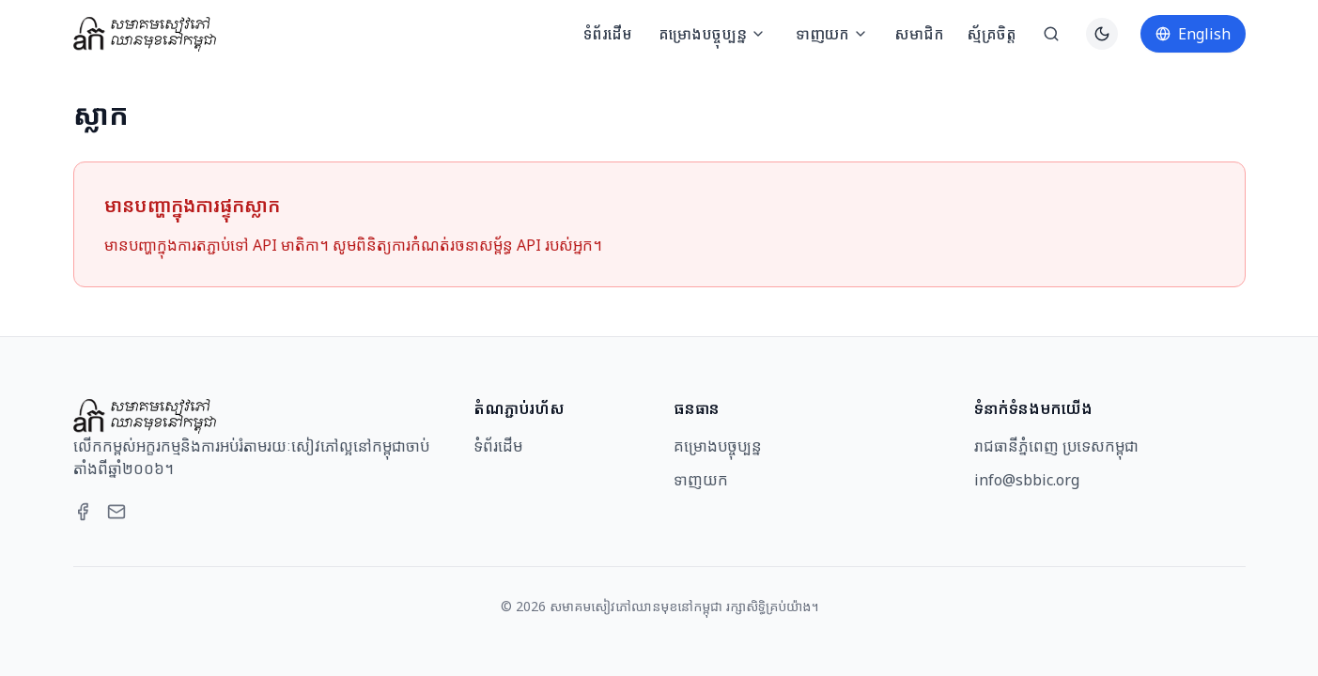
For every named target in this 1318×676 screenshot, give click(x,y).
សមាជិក (919, 33)
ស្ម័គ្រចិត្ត (991, 33)
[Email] (116, 511)
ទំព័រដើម (607, 33)
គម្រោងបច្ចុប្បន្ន (712, 33)
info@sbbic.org (1026, 479)
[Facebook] (82, 511)
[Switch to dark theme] (1102, 34)
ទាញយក (832, 33)
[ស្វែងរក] (1051, 34)
